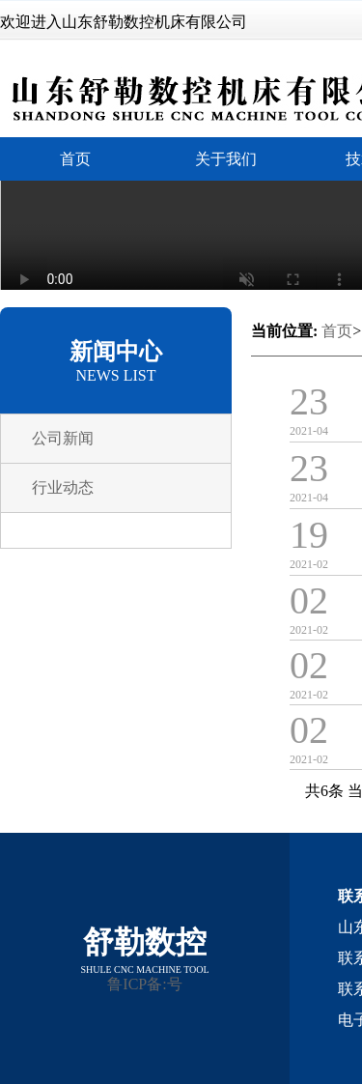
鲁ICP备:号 (144, 984)
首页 (336, 331)
